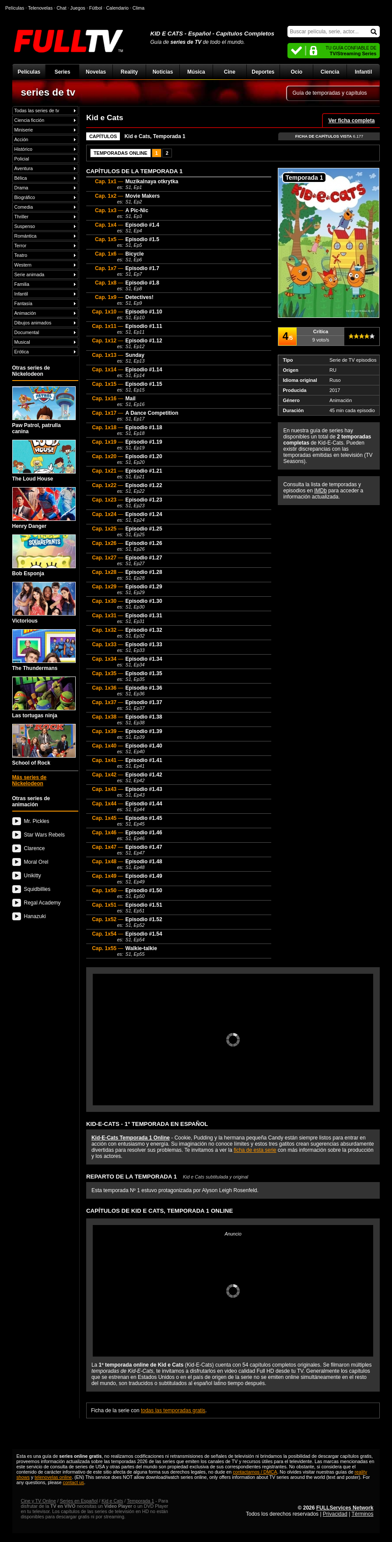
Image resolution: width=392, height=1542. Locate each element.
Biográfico (24, 197)
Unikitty (32, 875)
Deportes (263, 72)
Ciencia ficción (29, 120)
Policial (21, 158)
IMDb (320, 491)
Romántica (25, 236)
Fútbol (95, 8)
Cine (229, 72)
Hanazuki (35, 916)
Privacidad (335, 1514)
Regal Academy (42, 903)
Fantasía (23, 303)
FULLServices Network (345, 1508)
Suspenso (24, 226)
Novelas (96, 72)
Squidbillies (37, 889)
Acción (21, 139)
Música (196, 72)
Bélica (20, 178)
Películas (29, 72)
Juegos (77, 8)
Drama (21, 187)
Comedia (23, 207)
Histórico (23, 149)
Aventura (23, 168)
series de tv (48, 92)
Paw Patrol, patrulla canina (44, 410)
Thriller (21, 216)
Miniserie (23, 129)
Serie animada (29, 274)
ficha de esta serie (255, 1150)
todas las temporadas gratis (173, 1410)
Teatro (21, 255)
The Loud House (44, 461)
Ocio (296, 72)
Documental (26, 332)
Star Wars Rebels (44, 835)
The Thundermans (44, 650)
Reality (129, 72)
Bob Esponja (44, 555)
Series (62, 72)
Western (23, 264)
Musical (22, 342)
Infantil (363, 72)
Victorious (44, 603)
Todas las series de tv (36, 110)
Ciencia (330, 72)
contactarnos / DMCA (255, 1471)
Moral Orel (36, 862)
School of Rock (44, 745)
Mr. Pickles (36, 821)
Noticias (163, 72)
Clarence (34, 848)
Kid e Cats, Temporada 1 (154, 136)
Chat (61, 8)
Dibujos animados (33, 322)
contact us (73, 1482)
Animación (25, 313)
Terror (20, 245)
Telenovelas (40, 8)
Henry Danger (44, 508)
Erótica (21, 351)
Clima (138, 8)
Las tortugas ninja (44, 698)
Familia (21, 284)
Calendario (117, 8)
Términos (362, 1514)
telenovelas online (53, 1477)
